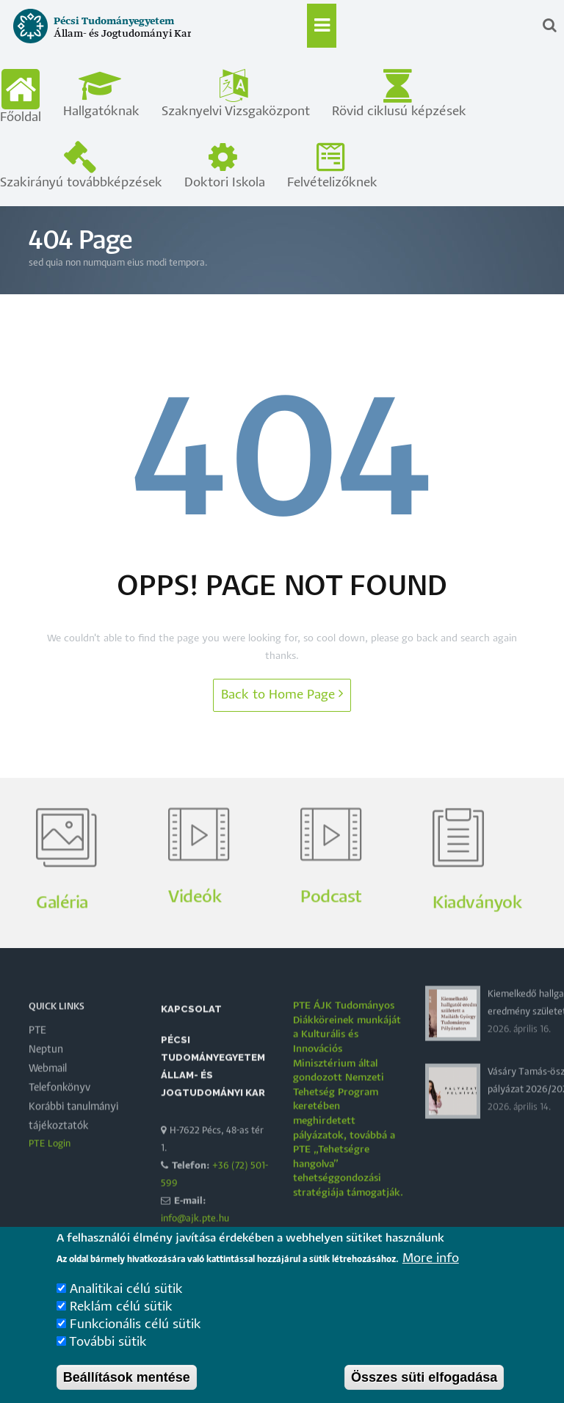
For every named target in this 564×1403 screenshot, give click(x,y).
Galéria (62, 938)
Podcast (331, 932)
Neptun (46, 1084)
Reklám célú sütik (121, 1326)
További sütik (108, 1361)
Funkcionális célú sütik (135, 1344)
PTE (37, 1065)
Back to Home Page (282, 693)
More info (430, 1278)
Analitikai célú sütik (126, 1308)
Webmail (48, 1103)
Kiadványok (477, 938)
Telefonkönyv (59, 1123)
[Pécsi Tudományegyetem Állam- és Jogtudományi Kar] (97, 43)
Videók (194, 932)
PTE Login (49, 1179)
